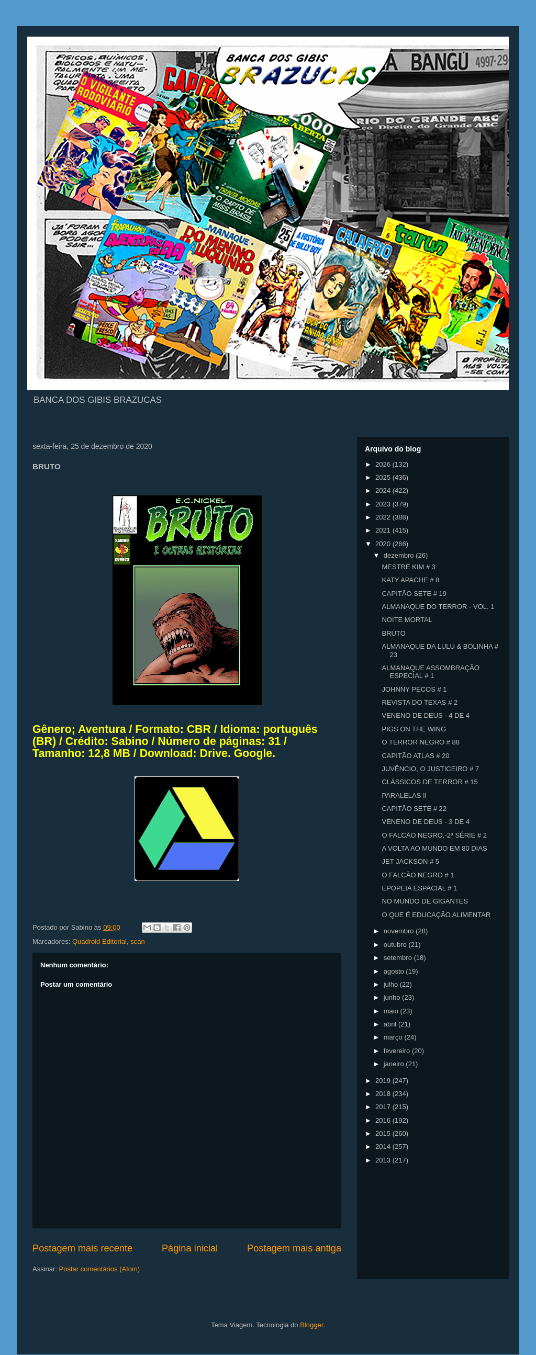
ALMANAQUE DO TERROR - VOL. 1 (438, 607)
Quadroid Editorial (99, 941)
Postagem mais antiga (294, 1248)
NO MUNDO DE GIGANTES (425, 901)
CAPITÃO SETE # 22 (414, 808)
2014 (384, 1146)
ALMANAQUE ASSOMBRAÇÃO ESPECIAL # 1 (430, 672)
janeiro (395, 1064)
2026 (384, 464)
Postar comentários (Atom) (99, 1269)
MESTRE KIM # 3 (409, 567)
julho (392, 984)
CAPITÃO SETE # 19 (414, 593)
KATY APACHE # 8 (410, 580)
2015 (384, 1133)
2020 (384, 544)
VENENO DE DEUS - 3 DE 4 (426, 822)
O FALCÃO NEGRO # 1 (418, 875)
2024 (384, 490)
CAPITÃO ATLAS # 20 (415, 756)
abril (391, 1024)
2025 (384, 477)
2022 (384, 517)
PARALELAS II (404, 795)
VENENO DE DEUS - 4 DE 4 (426, 715)
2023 (384, 504)
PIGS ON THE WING (414, 729)
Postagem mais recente (82, 1248)
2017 (384, 1107)
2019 (384, 1081)
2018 (384, 1094)
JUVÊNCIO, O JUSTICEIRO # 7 (430, 769)
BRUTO (393, 633)
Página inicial (190, 1248)
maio (392, 1011)
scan (137, 941)
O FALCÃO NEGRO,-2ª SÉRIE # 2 (434, 835)
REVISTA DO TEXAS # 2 (419, 702)
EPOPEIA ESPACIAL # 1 (419, 888)
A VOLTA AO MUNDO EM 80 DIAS (434, 848)
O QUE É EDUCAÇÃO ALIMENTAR (436, 915)
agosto (395, 971)
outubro (396, 944)
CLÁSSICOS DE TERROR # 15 (429, 782)
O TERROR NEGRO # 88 (421, 742)
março (394, 1037)
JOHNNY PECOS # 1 (414, 689)
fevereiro (398, 1051)
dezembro (400, 555)
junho (393, 997)
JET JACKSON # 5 (410, 861)
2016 (384, 1120)
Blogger (311, 1325)
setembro (399, 958)
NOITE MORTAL (407, 620)
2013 (384, 1160)
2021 (384, 530)
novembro (400, 931)
